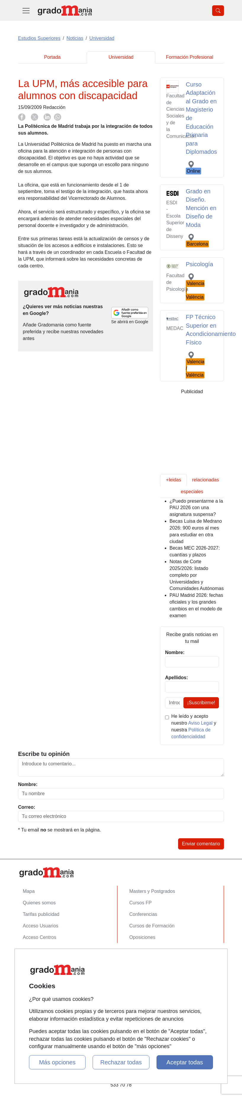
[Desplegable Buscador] (218, 10)
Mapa (29, 891)
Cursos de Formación (152, 925)
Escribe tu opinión (44, 754)
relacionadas (205, 479)
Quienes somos (39, 902)
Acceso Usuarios (40, 925)
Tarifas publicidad (41, 914)
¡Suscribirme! (201, 702)
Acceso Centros (39, 937)
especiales (192, 491)
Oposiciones (142, 937)
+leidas (173, 479)
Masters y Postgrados (152, 891)
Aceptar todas (185, 1062)
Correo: (26, 807)
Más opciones (57, 1062)
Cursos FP (140, 902)
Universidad (121, 57)
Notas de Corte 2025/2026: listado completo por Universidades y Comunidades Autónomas (197, 575)
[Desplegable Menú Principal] (26, 10)
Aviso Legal (200, 723)
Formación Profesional (189, 57)
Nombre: (28, 784)
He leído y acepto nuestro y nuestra (193, 726)
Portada (52, 57)
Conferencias (143, 914)
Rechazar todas (121, 1062)
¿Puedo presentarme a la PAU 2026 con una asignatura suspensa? (196, 508)
